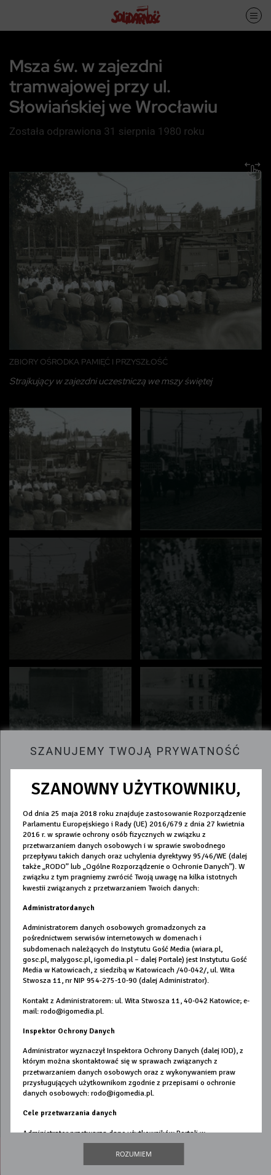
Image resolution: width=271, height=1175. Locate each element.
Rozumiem (134, 1153)
